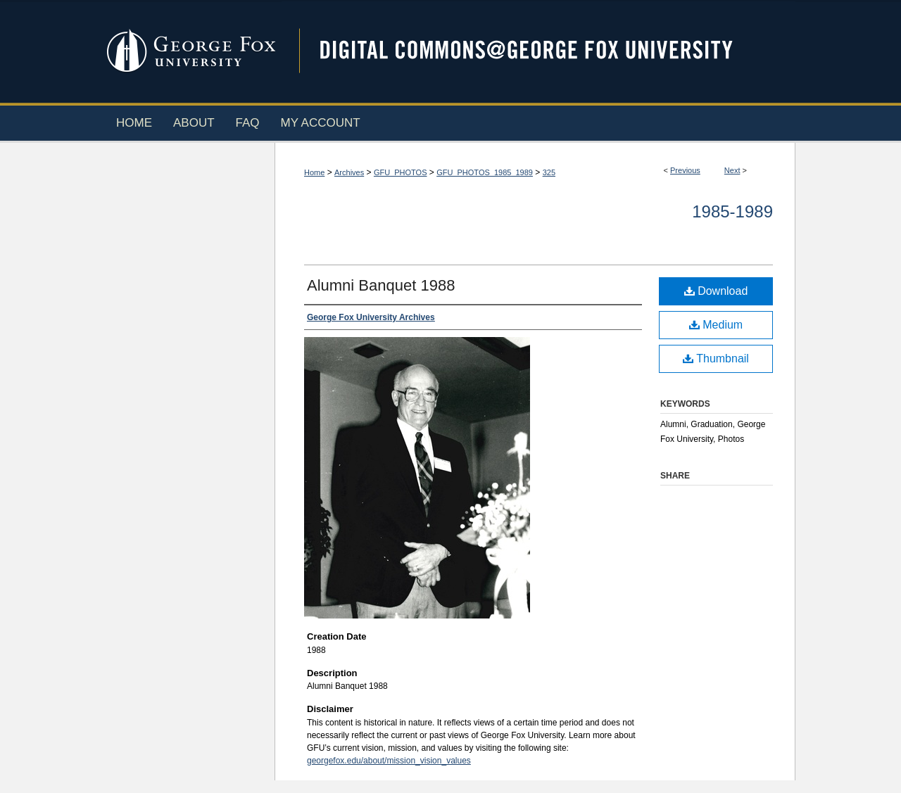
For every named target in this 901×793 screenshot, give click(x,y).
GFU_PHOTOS (400, 172)
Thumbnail (716, 358)
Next (732, 170)
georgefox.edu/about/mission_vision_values (389, 761)
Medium (716, 325)
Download (716, 291)
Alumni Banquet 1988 (381, 285)
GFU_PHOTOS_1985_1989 (484, 172)
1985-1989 (732, 211)
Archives (349, 172)
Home (314, 172)
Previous (685, 170)
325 (549, 172)
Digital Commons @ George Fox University (538, 51)
